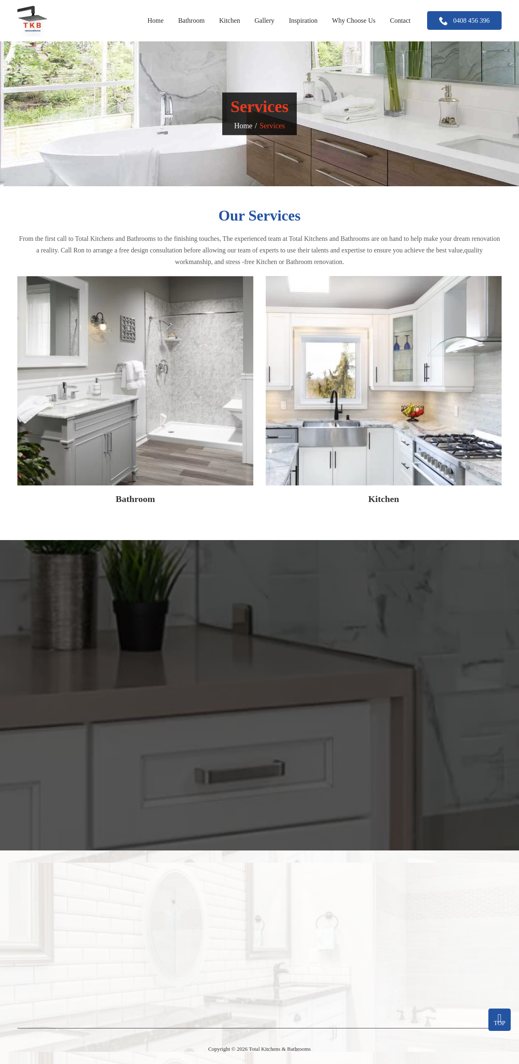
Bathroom (191, 20)
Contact (400, 20)
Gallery (264, 20)
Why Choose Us (353, 20)
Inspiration (303, 20)
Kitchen (229, 20)
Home (155, 20)
